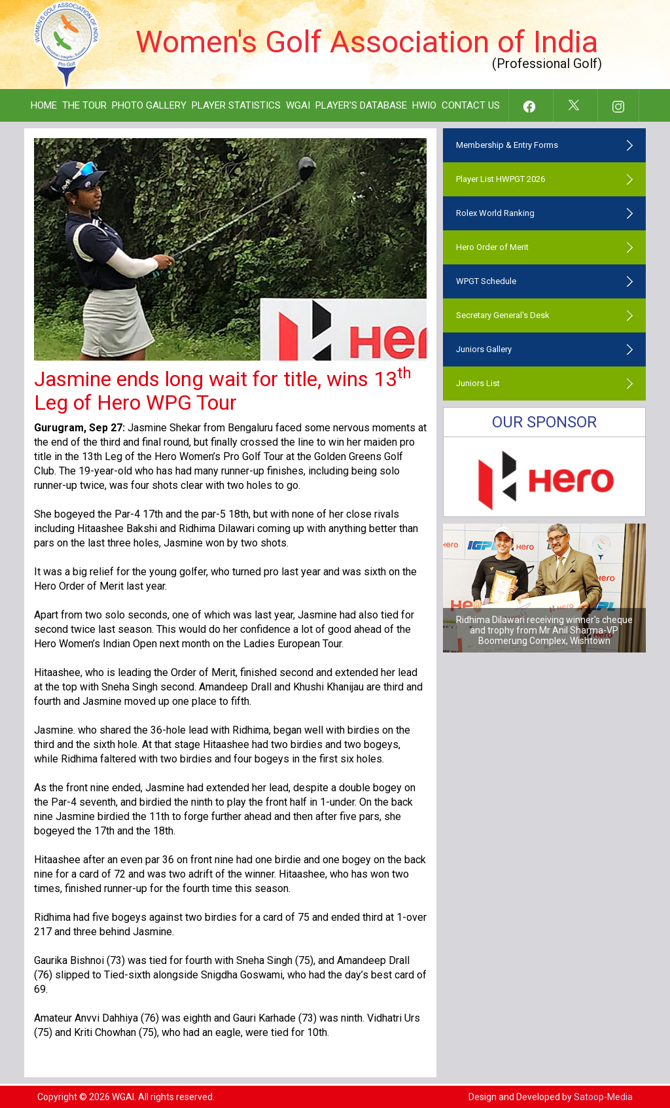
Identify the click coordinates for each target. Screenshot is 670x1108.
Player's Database (361, 105)
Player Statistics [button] (236, 105)
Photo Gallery (149, 105)
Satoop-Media (603, 1097)
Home (44, 105)
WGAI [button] (298, 105)
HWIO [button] (424, 105)
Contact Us (471, 105)
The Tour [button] (84, 105)
